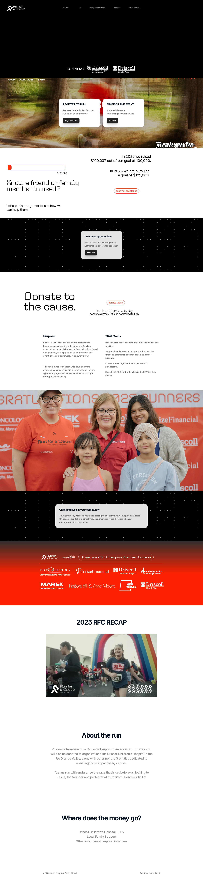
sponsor (117, 8)
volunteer (66, 8)
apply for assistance (98, 8)
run (80, 8)
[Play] (101, 665)
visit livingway (134, 8)
